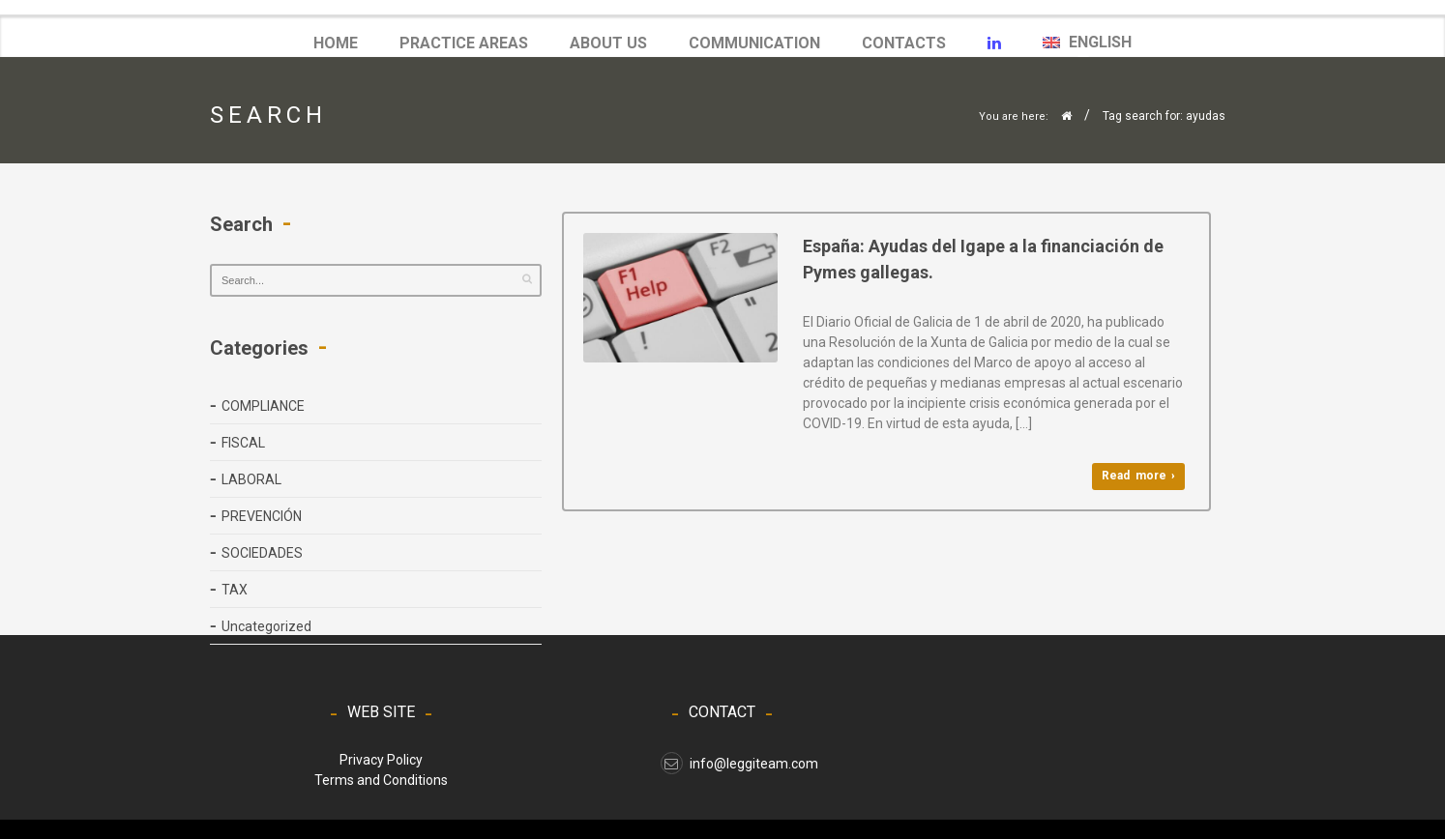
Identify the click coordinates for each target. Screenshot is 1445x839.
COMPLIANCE (263, 406)
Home (335, 43)
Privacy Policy (381, 759)
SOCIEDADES (262, 553)
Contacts (904, 43)
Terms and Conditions (381, 780)
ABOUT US (608, 43)
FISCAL (243, 442)
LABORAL (251, 479)
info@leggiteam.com (739, 763)
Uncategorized (266, 626)
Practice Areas (463, 43)
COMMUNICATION (754, 44)
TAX (234, 589)
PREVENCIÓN (261, 516)
